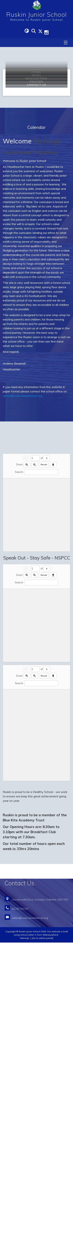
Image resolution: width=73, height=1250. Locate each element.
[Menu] (65, 42)
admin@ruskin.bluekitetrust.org (22, 703)
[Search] (41, 779)
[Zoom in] (27, 772)
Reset (44, 772)
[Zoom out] (34, 772)
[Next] (46, 765)
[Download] (53, 772)
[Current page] (35, 765)
